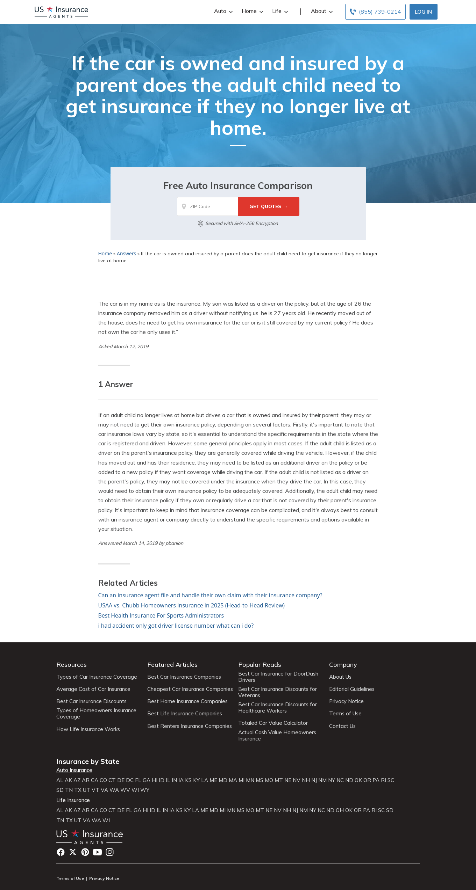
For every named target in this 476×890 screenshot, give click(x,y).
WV (125, 790)
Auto (222, 11)
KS (188, 780)
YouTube (97, 852)
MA (233, 780)
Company (343, 665)
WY (144, 790)
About (321, 11)
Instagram (109, 852)
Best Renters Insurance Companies (189, 726)
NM (322, 780)
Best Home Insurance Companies (187, 701)
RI (383, 780)
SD (60, 790)
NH (306, 780)
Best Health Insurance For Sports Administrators (161, 615)
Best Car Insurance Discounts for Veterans (277, 692)
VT (95, 790)
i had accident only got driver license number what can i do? (176, 625)
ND (349, 780)
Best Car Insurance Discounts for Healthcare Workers (277, 707)
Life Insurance (73, 800)
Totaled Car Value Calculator (273, 723)
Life (279, 11)
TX (77, 790)
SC (391, 780)
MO (269, 780)
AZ (76, 780)
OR (367, 780)
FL (138, 780)
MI (241, 780)
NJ (314, 780)
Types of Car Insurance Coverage (96, 677)
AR (86, 780)
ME (213, 780)
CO (103, 780)
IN (174, 780)
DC (130, 780)
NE (287, 780)
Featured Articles (172, 665)
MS (259, 780)
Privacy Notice (346, 701)
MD (223, 780)
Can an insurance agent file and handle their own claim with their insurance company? (210, 595)
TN (69, 790)
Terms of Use (345, 713)
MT (279, 780)
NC (340, 780)
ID (161, 780)
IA (181, 780)
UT (86, 790)
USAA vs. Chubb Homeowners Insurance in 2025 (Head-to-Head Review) (191, 605)
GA (146, 780)
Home (252, 11)
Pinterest (85, 852)
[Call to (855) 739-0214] (375, 12)
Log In (423, 11)
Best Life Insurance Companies (184, 713)
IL (168, 780)
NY (331, 780)
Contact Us (342, 726)
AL (59, 780)
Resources (71, 665)
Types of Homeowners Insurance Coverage (96, 713)
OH (340, 810)
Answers (126, 253)
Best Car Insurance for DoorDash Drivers (278, 677)
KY (196, 780)
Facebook (60, 852)
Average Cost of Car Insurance (93, 689)
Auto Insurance (74, 770)
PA (375, 780)
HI (154, 780)
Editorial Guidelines (352, 689)
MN (250, 780)
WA (114, 790)
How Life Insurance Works (88, 729)
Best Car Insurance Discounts (91, 701)
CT (112, 780)
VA (104, 790)
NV (296, 780)
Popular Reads (259, 665)
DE (121, 780)
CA (94, 780)
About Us (340, 677)
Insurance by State (87, 761)
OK (358, 780)
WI (135, 790)
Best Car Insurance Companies (184, 677)
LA (204, 780)
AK (68, 780)
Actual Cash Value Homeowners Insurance (277, 735)
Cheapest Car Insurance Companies (190, 689)
